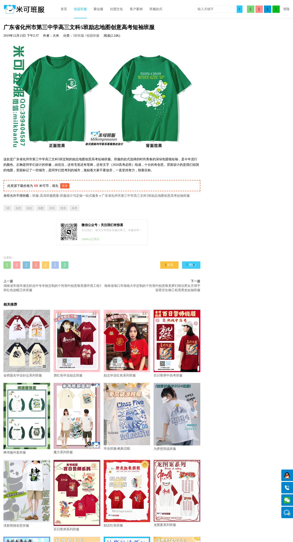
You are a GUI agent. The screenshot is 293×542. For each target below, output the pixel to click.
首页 (64, 9)
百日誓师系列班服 (77, 495)
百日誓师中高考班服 (177, 343)
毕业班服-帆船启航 (127, 416)
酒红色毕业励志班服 (77, 343)
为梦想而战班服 (177, 416)
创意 (18, 208)
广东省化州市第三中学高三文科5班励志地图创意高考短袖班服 (146, 195)
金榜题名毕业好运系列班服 (26, 343)
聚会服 (98, 9)
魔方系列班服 (77, 418)
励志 (29, 208)
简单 (63, 208)
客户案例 (136, 9)
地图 (40, 208)
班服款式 (155, 9)
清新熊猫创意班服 (26, 493)
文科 (52, 208)
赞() (191, 265)
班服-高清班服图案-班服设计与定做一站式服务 (65, 195)
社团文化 (116, 9)
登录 (65, 186)
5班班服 (78, 35)
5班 (8, 208)
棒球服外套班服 (26, 418)
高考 (74, 208)
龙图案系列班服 (177, 493)
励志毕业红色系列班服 (127, 343)
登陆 (286, 9)
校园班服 (80, 9)
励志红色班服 (127, 493)
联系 (169, 265)
